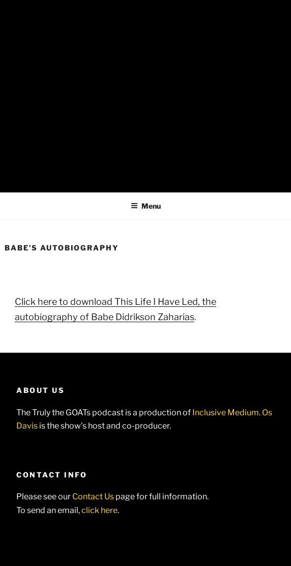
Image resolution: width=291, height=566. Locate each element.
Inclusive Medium (225, 412)
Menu (146, 206)
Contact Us (93, 496)
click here (99, 510)
